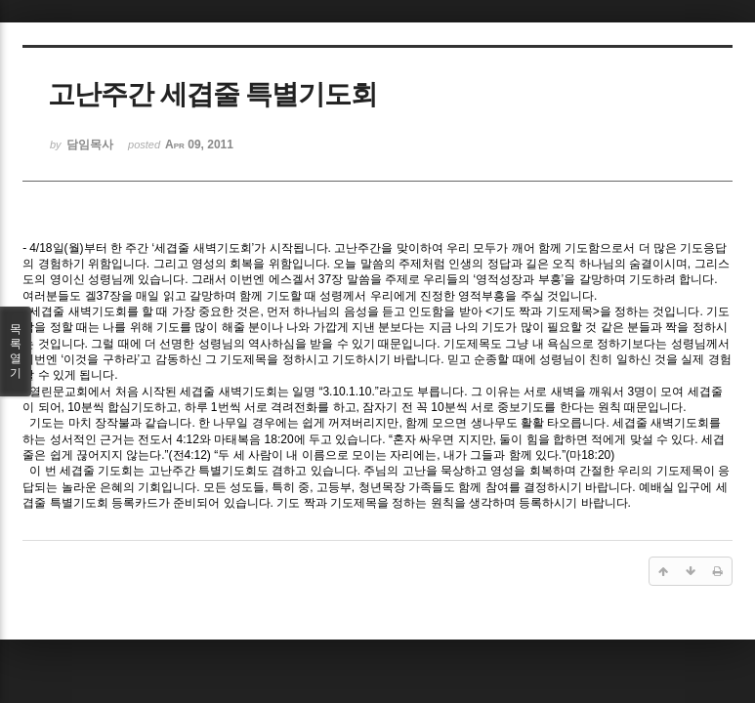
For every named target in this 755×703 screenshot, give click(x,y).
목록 (15, 351)
